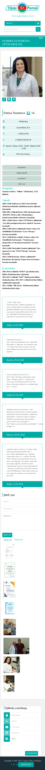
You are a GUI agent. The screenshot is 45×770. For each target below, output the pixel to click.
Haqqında (22, 167)
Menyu (9, 23)
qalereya (22, 178)
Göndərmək (31, 753)
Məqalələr (22, 173)
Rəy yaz (21, 184)
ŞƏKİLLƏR (7, 540)
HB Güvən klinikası (23, 154)
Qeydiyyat (26, 764)
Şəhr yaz (7, 535)
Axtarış (41, 37)
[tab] (22, 167)
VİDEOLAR (18, 540)
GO (38, 29)
